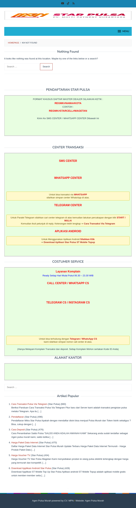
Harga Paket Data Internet (24, 442)
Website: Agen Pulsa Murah (90, 500)
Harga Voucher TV (20, 455)
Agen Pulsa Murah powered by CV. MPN (52, 500)
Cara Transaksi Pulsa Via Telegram (29, 404)
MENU (123, 31)
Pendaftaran (17, 416)
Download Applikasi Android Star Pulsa (31, 468)
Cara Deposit (18, 429)
